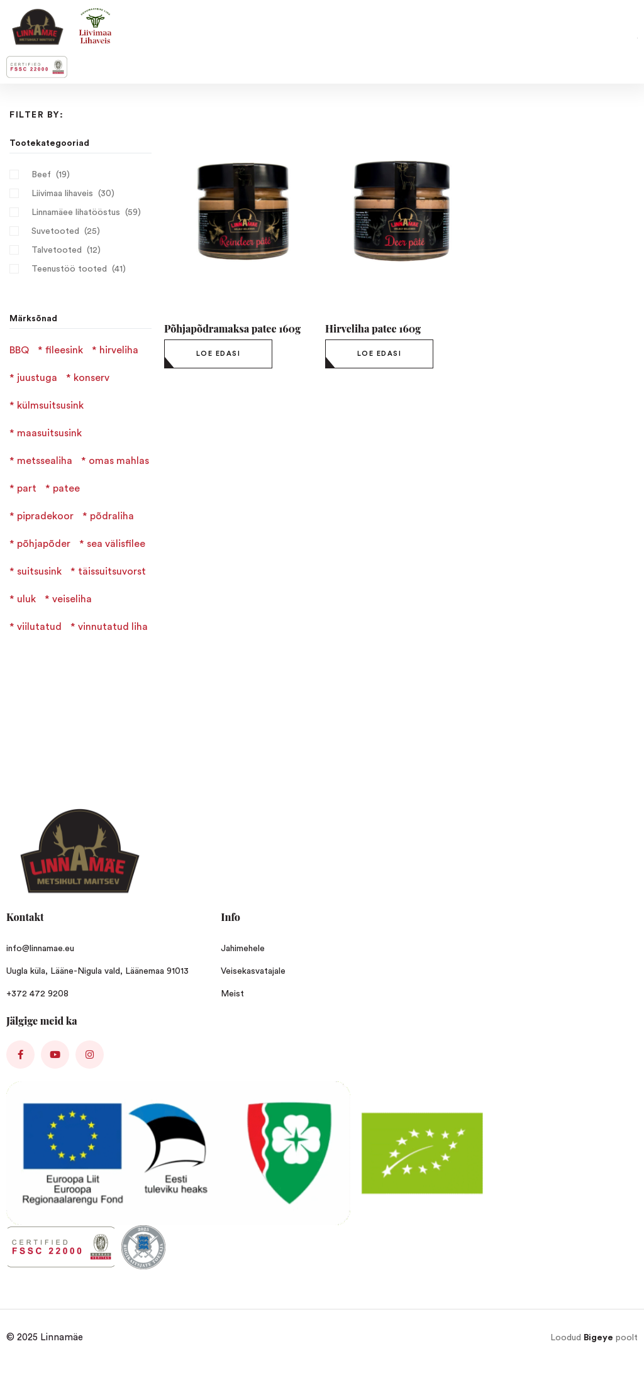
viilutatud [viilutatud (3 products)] (39, 627)
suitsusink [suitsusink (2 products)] (39, 571)
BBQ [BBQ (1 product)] (19, 350)
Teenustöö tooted (69, 269)
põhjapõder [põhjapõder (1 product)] (43, 544)
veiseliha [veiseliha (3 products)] (72, 599)
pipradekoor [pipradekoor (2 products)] (45, 516)
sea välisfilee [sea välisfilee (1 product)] (116, 544)
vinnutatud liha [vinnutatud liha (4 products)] (113, 627)
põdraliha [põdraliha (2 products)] (112, 516)
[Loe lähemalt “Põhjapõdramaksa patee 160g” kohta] (218, 353)
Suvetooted (55, 231)
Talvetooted (56, 250)
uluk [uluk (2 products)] (26, 599)
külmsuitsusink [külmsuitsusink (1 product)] (50, 405)
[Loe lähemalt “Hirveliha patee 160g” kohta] (379, 353)
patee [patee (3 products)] (66, 488)
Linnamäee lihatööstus (75, 212)
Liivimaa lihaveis (62, 193)
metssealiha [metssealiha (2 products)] (44, 461)
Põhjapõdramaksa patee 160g (232, 328)
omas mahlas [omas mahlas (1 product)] (119, 461)
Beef (41, 174)
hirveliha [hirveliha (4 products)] (118, 350)
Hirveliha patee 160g (373, 328)
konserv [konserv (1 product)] (91, 378)
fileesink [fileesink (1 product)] (64, 350)
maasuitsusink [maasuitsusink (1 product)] (49, 433)
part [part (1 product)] (26, 488)
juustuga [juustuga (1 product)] (37, 378)
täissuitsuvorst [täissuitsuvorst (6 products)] (112, 571)
